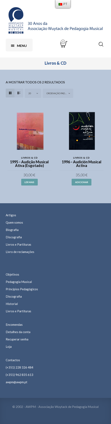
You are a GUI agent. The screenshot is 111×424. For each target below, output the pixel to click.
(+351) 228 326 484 (19, 367)
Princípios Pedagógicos (22, 289)
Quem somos (14, 222)
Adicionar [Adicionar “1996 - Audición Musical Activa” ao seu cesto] (81, 182)
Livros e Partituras (18, 244)
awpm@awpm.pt (16, 382)
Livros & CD (29, 157)
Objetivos (12, 274)
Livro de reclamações (20, 252)
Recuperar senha (17, 339)
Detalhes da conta (18, 332)
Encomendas (14, 324)
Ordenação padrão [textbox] (58, 93)
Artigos (11, 215)
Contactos (13, 360)
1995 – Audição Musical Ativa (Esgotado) (29, 164)
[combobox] (33, 93)
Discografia (14, 237)
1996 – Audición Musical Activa (81, 164)
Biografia (12, 230)
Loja (9, 346)
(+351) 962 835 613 (19, 375)
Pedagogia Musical (19, 282)
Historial (12, 304)
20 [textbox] (29, 93)
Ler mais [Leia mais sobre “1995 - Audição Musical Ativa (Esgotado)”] (29, 182)
